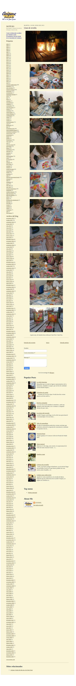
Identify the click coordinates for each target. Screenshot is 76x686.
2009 (7, 55)
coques (8, 118)
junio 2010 (8, 568)
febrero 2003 (9, 654)
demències (8, 125)
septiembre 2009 (10, 585)
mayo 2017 (9, 413)
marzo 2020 (9, 348)
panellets (8, 162)
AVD (7, 96)
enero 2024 (9, 260)
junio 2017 (8, 411)
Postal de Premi (41, 433)
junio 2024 (8, 250)
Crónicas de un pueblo (43, 464)
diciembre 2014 (10, 469)
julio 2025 (8, 226)
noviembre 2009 (10, 582)
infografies (8, 146)
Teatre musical (41, 444)
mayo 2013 (9, 505)
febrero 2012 (9, 534)
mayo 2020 (9, 344)
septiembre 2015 (10, 451)
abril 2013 (8, 507)
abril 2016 (8, 438)
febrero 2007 (9, 631)
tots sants (8, 203)
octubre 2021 (9, 312)
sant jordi (8, 187)
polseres (8, 167)
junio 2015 (8, 457)
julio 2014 (8, 478)
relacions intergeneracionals (12, 177)
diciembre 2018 (10, 377)
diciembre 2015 (10, 446)
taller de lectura (9, 193)
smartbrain (8, 190)
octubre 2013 (9, 495)
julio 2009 (8, 589)
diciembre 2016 (10, 423)
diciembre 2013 (10, 492)
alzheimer (8, 86)
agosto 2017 (9, 407)
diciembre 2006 (10, 633)
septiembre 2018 (10, 383)
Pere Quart (8, 164)
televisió (8, 201)
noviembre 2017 (10, 402)
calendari (8, 101)
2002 (7, 44)
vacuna (8, 205)
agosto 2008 (9, 606)
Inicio (47, 342)
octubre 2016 (9, 427)
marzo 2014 (9, 486)
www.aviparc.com (10, 659)
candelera (8, 104)
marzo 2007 (9, 629)
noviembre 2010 (10, 562)
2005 (7, 49)
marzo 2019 (9, 371)
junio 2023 (8, 273)
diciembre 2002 (10, 656)
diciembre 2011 (9, 538)
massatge (8, 153)
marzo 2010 (9, 574)
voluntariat (8, 209)
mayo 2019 (9, 367)
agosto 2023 (9, 270)
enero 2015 (9, 467)
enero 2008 (9, 618)
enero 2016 (9, 444)
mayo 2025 (9, 229)
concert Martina (10, 114)
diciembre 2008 (10, 601)
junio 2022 (8, 296)
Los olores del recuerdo (43, 413)
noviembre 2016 (10, 425)
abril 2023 (8, 277)
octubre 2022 (9, 289)
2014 (7, 63)
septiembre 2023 (10, 268)
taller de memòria (10, 195)
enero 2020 (9, 352)
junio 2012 (8, 526)
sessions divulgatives (11, 188)
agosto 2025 (9, 224)
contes (7, 117)
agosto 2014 (9, 476)
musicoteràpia (9, 156)
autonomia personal (10, 94)
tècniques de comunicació (12, 200)
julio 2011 (8, 547)
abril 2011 (8, 553)
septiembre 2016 (10, 428)
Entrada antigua (64, 342)
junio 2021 (8, 319)
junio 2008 (8, 610)
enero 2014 (9, 490)
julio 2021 (8, 317)
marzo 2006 (9, 641)
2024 (7, 79)
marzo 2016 (9, 440)
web (7, 211)
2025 (7, 81)
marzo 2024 (9, 256)
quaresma (8, 174)
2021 (7, 75)
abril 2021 (8, 323)
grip (7, 143)
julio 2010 (8, 566)
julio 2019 (8, 363)
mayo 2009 (9, 593)
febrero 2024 (9, 258)
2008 (7, 53)
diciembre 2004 (10, 651)
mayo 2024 (9, 252)
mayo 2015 (9, 459)
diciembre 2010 (10, 561)
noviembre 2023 (10, 264)
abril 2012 (8, 530)
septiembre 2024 (10, 245)
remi (7, 180)
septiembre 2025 (10, 222)
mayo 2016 (9, 436)
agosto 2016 (9, 430)
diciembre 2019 (10, 354)
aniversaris (8, 91)
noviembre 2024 (10, 241)
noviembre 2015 (10, 448)
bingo (7, 99)
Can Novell (9, 102)
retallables (8, 182)
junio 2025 (8, 227)
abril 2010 (8, 572)
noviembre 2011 (10, 540)
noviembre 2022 (10, 287)
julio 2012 (8, 524)
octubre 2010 (9, 564)
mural (7, 154)
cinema (8, 109)
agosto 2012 (9, 522)
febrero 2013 (9, 511)
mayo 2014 (9, 482)
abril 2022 (8, 300)
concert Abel (9, 112)
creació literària (10, 122)
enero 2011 (9, 559)
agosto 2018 (9, 384)
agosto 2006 (9, 637)
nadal (7, 157)
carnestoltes (9, 105)
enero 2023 (9, 283)
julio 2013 (8, 501)
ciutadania (8, 110)
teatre (7, 198)
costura (8, 120)
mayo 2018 (9, 390)
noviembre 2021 (10, 310)
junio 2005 (8, 649)
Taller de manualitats (42, 423)
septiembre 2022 (10, 291)
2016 (7, 66)
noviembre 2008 (10, 603)
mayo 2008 (9, 612)
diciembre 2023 (10, 262)
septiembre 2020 (10, 337)
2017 (7, 68)
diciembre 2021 (10, 308)
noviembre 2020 (10, 333)
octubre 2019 (9, 358)
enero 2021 (9, 329)
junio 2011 (8, 549)
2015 (7, 65)
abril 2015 (8, 461)
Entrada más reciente (29, 342)
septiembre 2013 (10, 497)
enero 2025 (9, 237)
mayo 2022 (9, 298)
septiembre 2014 (10, 474)
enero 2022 (9, 306)
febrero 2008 (9, 616)
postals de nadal (10, 169)
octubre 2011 (9, 541)
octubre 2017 (9, 404)
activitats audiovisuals (11, 84)
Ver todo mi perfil (38, 505)
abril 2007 (8, 628)
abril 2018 (8, 392)
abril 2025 (8, 231)
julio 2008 (8, 608)
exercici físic (9, 133)
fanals (7, 136)
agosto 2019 (9, 361)
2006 (7, 50)
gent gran (8, 141)
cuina (7, 123)
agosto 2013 (9, 499)
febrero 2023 (9, 281)
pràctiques (8, 170)
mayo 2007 (9, 626)
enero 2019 (9, 375)
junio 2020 (8, 342)
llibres (7, 148)
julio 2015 (8, 455)
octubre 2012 (9, 518)
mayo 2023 (9, 275)
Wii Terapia (9, 213)
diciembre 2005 (10, 645)
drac (7, 126)
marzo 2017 (9, 417)
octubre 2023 (9, 266)
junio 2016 (8, 434)
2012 (7, 60)
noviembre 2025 (10, 218)
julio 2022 (8, 295)
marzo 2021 (9, 325)
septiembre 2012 (10, 520)
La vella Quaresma (42, 382)
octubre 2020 (9, 335)
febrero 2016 (9, 442)
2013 (7, 62)
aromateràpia (9, 92)
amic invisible (9, 88)
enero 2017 (9, 421)
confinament (9, 115)
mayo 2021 (9, 321)
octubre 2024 (9, 243)
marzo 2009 (9, 597)
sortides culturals (10, 192)
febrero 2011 (9, 557)
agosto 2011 (9, 545)
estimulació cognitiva (11, 131)
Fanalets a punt (41, 454)
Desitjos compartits (42, 403)
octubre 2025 (9, 220)
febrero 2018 (9, 396)
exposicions (9, 135)
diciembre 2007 (10, 620)
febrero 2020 (9, 350)
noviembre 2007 (10, 622)
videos (7, 208)
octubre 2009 (9, 583)
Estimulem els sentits (42, 392)
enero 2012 (9, 536)
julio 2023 (8, 272)
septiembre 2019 (10, 360)
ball (7, 97)
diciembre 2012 (10, 515)
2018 (7, 70)
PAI (7, 161)
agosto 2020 (9, 338)
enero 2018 (9, 398)
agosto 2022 (9, 293)
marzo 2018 (9, 394)
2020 (7, 73)
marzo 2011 (9, 555)
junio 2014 (8, 480)
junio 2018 (8, 388)
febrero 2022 (9, 304)
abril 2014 (8, 484)
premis (7, 172)
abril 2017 (8, 415)
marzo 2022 (9, 302)
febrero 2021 (9, 327)
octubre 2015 (9, 450)
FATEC (8, 138)
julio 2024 (8, 248)
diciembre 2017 (10, 400)
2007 (7, 52)
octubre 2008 (9, 605)
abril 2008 (8, 614)
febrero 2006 (9, 643)
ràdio (7, 175)
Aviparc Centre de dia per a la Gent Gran (21, 670)
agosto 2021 (9, 316)
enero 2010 (9, 578)
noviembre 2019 (10, 356)
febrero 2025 (9, 235)
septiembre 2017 (10, 405)
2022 (7, 76)
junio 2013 (8, 503)
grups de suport (9, 144)
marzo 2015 (9, 463)
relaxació (8, 179)
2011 (7, 58)
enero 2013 (9, 513)
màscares (8, 151)
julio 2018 (8, 386)
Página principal (32, 492)
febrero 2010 (9, 576)
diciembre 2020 (10, 331)
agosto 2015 (9, 453)
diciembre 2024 (10, 239)
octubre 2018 (9, 381)
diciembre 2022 (10, 285)
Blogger (52, 372)
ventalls (8, 206)
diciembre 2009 (10, 580)
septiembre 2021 (10, 314)
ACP (7, 83)
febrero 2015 (9, 465)
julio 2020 (8, 340)
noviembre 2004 (10, 652)
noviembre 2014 (10, 471)
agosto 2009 (9, 587)
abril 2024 (8, 254)
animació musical (10, 89)
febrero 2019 (9, 373)
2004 (7, 47)
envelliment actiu (10, 128)
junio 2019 (8, 365)
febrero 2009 (9, 599)
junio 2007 (8, 624)
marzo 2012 (9, 532)
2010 (7, 57)
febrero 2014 (9, 488)
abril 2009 (8, 595)
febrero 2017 (9, 419)
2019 (7, 71)
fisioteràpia (9, 139)
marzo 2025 (9, 233)
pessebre (8, 166)
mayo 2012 (9, 528)
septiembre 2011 (10, 543)
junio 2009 (8, 591)
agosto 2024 (9, 247)
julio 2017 (8, 409)
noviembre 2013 (10, 493)
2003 (7, 45)
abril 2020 (8, 346)
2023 (7, 78)
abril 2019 (8, 369)
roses (7, 183)
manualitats (9, 149)
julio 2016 (8, 432)
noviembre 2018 (10, 379)
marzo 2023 (9, 279)
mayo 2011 (9, 551)
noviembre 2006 (10, 635)
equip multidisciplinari (11, 130)
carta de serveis (9, 107)
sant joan (8, 185)
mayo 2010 (9, 570)
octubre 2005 (9, 647)
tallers (7, 196)
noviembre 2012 (10, 517)
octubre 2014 (9, 473)
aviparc (38, 502)
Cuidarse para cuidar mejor (44, 475)
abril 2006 (8, 639)
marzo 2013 (9, 509)
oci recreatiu (9, 159)
